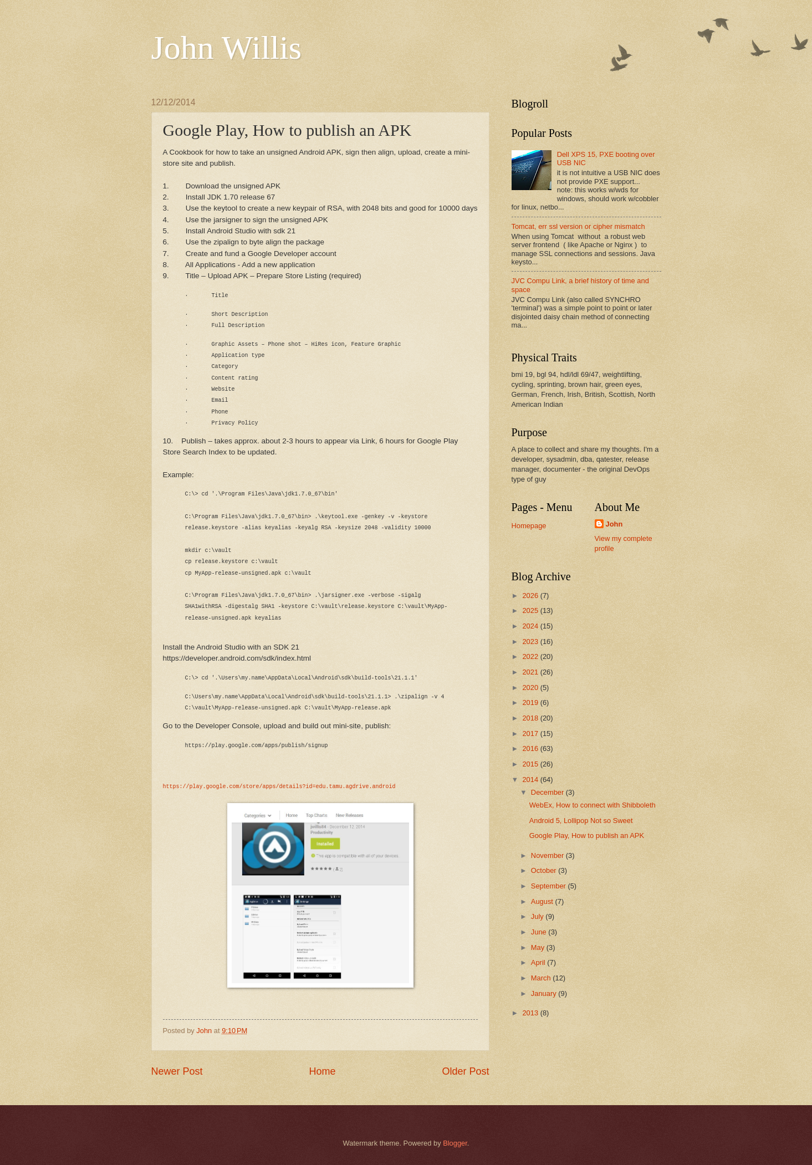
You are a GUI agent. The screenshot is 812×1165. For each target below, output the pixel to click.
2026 (531, 595)
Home (322, 1071)
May (539, 947)
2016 (531, 748)
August (543, 901)
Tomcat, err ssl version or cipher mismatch (578, 226)
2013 (531, 1013)
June (540, 932)
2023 (531, 641)
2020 (531, 687)
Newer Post (177, 1071)
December (548, 792)
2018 (531, 718)
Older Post (465, 1071)
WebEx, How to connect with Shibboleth (592, 805)
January (544, 993)
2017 (531, 733)
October (544, 870)
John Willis (226, 47)
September (549, 886)
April (539, 962)
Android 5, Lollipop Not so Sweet (581, 820)
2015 (531, 764)
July (538, 916)
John (614, 524)
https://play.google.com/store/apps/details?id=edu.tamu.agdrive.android (279, 787)
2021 (531, 672)
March (542, 978)
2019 (531, 702)
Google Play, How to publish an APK (586, 835)
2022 (531, 656)
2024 (531, 626)
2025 (531, 610)
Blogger (455, 1143)
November (548, 855)
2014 (531, 779)
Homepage (529, 526)
